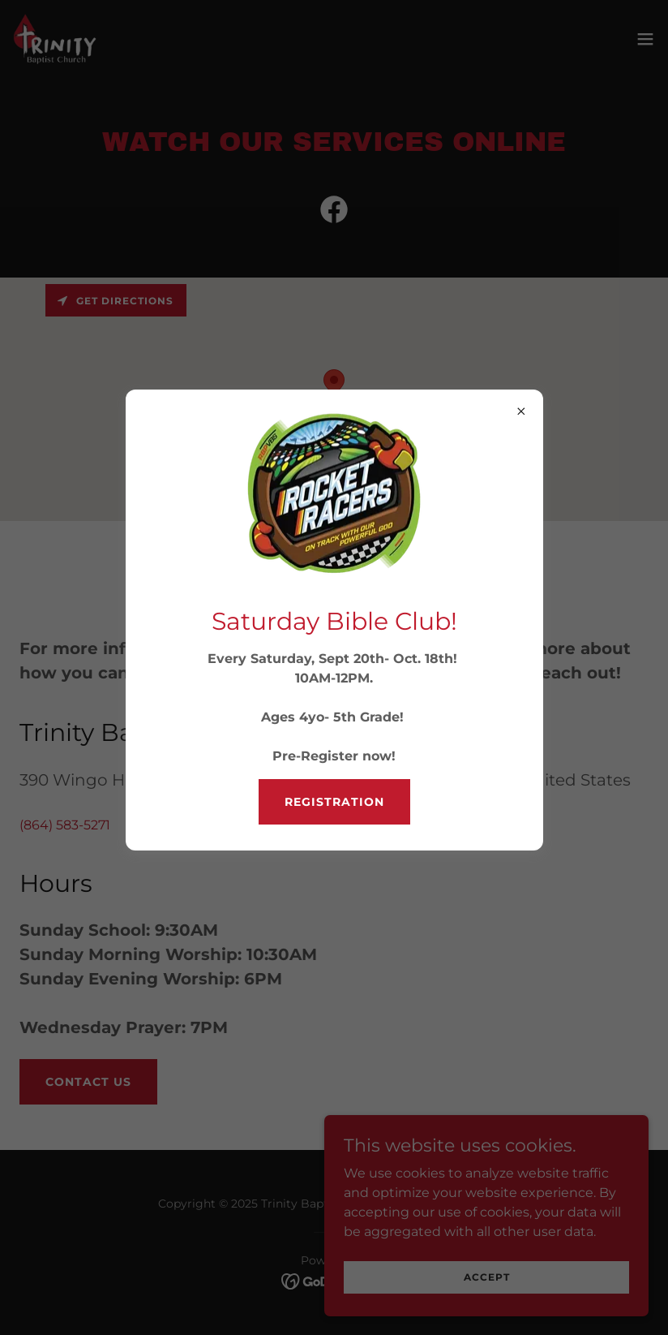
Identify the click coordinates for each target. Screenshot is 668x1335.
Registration (334, 802)
